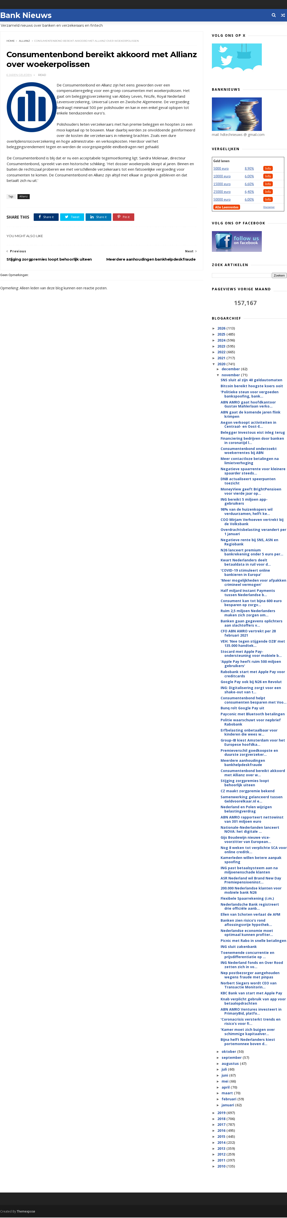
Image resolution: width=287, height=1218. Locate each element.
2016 (222, 1130)
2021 (222, 358)
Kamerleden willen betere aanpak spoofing (251, 859)
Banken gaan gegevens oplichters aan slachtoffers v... (252, 623)
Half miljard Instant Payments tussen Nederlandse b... (248, 592)
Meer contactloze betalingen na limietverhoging (250, 460)
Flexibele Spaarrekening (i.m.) (247, 898)
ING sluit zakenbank (239, 946)
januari (228, 1105)
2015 (222, 1136)
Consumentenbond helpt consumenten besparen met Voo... (254, 700)
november (231, 375)
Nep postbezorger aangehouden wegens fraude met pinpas (250, 975)
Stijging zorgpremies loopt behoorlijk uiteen (245, 783)
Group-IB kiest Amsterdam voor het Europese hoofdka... (253, 742)
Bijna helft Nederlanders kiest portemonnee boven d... (248, 1041)
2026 (222, 328)
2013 (222, 1148)
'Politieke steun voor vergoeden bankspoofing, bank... (250, 394)
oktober (229, 1051)
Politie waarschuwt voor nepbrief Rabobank (251, 722)
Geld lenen (222, 161)
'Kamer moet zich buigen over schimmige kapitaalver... (248, 1031)
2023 (222, 346)
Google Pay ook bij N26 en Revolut (251, 682)
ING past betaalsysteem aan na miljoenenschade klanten (249, 870)
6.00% (249, 176)
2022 (222, 352)
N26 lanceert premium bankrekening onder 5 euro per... (252, 552)
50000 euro (222, 199)
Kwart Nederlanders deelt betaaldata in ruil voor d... (246, 562)
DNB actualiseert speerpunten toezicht (248, 481)
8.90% (249, 168)
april (226, 1087)
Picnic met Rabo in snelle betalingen (254, 940)
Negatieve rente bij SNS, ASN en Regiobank (250, 542)
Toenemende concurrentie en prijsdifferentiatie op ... (248, 954)
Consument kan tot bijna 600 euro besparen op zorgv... (251, 603)
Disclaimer (269, 207)
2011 (222, 1160)
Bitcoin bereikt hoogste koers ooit (252, 386)
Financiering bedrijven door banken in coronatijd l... (252, 440)
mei (225, 1081)
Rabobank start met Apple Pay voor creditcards (253, 674)
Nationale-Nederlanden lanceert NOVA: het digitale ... (250, 829)
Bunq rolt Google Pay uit (243, 708)
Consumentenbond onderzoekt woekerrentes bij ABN (249, 450)
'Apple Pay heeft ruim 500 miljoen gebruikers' (251, 663)
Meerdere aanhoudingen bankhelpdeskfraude (243, 762)
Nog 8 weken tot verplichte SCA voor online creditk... (254, 849)
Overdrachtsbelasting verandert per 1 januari (254, 531)
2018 (222, 1119)
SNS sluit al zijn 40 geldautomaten (252, 380)
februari (229, 1099)
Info (268, 168)
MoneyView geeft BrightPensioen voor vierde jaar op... (251, 491)
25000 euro (222, 192)
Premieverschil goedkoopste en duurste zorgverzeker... (249, 752)
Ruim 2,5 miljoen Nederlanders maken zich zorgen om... (248, 613)
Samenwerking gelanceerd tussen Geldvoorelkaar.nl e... (252, 799)
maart (228, 1093)
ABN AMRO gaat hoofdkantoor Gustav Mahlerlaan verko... (248, 404)
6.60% (249, 184)
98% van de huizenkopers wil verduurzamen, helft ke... (247, 511)
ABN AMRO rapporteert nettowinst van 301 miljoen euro (252, 819)
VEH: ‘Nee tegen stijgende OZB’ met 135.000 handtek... (253, 643)
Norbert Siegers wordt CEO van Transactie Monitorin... (249, 985)
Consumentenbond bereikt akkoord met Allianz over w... (253, 773)
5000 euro (221, 168)
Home (10, 41)
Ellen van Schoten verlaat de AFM (251, 914)
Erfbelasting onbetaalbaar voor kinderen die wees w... (249, 732)
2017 (222, 1124)
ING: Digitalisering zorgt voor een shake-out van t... (251, 690)
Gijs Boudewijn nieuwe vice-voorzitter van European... (246, 839)
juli (225, 1069)
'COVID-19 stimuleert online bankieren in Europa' (245, 572)
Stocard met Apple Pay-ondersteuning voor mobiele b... (251, 653)
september (232, 1057)
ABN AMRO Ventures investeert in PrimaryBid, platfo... (251, 1011)
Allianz (24, 41)
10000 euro (222, 176)
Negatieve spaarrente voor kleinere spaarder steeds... (253, 471)
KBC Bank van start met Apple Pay (252, 993)
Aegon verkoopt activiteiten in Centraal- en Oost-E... (249, 424)
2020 (222, 364)
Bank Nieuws (25, 15)
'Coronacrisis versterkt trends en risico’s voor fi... (251, 1021)
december (231, 369)
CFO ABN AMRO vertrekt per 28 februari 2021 (248, 633)
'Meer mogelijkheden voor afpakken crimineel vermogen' (254, 582)
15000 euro (222, 184)
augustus (231, 1063)
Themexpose (25, 1212)
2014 (222, 1142)
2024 (222, 340)
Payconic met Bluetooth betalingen (253, 714)
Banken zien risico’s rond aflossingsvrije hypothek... (246, 922)
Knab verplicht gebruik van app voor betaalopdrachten (253, 1001)
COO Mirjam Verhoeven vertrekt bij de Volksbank (252, 521)
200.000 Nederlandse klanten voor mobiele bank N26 (251, 890)
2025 (222, 334)
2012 (222, 1154)
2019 (222, 1113)
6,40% (249, 192)
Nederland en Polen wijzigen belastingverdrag (246, 809)
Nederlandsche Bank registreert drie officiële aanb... (250, 906)
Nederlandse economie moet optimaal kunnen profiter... (247, 932)
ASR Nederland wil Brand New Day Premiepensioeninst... (251, 880)
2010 (222, 1166)
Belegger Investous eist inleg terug (253, 432)
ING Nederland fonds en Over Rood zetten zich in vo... (252, 964)
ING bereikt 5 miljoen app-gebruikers (244, 501)
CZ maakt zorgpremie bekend (248, 791)
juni (225, 1075)
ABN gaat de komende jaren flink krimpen (251, 414)
